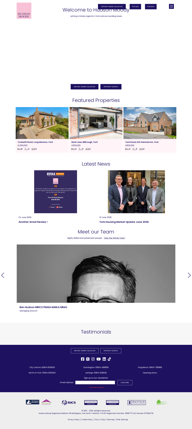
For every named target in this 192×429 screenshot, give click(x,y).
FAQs (103, 419)
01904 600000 (49, 372)
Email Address (67, 382)
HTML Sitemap (122, 419)
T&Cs (96, 419)
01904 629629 (100, 372)
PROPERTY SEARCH (111, 87)
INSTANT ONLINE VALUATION (111, 6)
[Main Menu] (171, 6)
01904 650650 (48, 367)
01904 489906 (102, 367)
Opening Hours (150, 372)
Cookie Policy (86, 419)
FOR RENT (150, 6)
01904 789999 (155, 367)
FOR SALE (135, 6)
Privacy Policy (73, 419)
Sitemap (110, 419)
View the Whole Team (114, 238)
